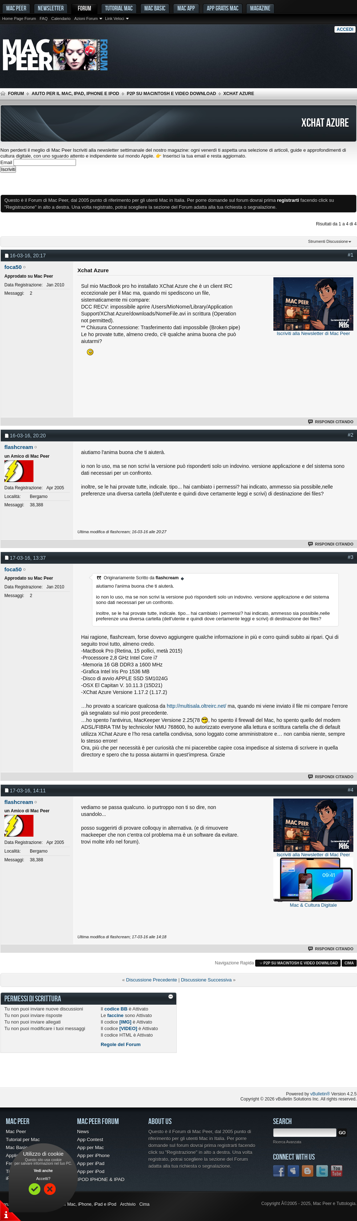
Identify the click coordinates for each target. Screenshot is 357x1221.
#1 (350, 255)
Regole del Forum (121, 1044)
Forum (84, 8)
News (83, 1131)
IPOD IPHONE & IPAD (101, 1179)
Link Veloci (114, 18)
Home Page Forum (19, 18)
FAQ (44, 18)
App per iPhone (93, 1155)
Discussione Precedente (151, 980)
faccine (115, 1015)
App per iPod (90, 1171)
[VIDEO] (128, 1028)
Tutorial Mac (119, 8)
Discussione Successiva (206, 980)
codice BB (116, 1009)
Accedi (345, 29)
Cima (349, 963)
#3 (350, 557)
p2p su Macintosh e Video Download (171, 93)
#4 (350, 790)
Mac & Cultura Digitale (313, 905)
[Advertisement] (85, 184)
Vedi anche (43, 1171)
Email (6, 162)
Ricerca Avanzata (287, 1142)
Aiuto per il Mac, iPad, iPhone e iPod (75, 93)
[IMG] (125, 1022)
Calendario (61, 18)
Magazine (260, 8)
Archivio (128, 1204)
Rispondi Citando (331, 422)
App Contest (90, 1139)
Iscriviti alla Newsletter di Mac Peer (313, 333)
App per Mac (90, 1147)
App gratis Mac (222, 8)
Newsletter (51, 8)
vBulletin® (320, 1094)
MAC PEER (16, 8)
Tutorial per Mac (23, 1139)
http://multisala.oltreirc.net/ (196, 706)
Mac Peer (16, 1131)
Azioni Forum (86, 18)
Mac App (186, 8)
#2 (350, 435)
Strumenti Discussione (328, 241)
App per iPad (90, 1163)
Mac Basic (154, 8)
